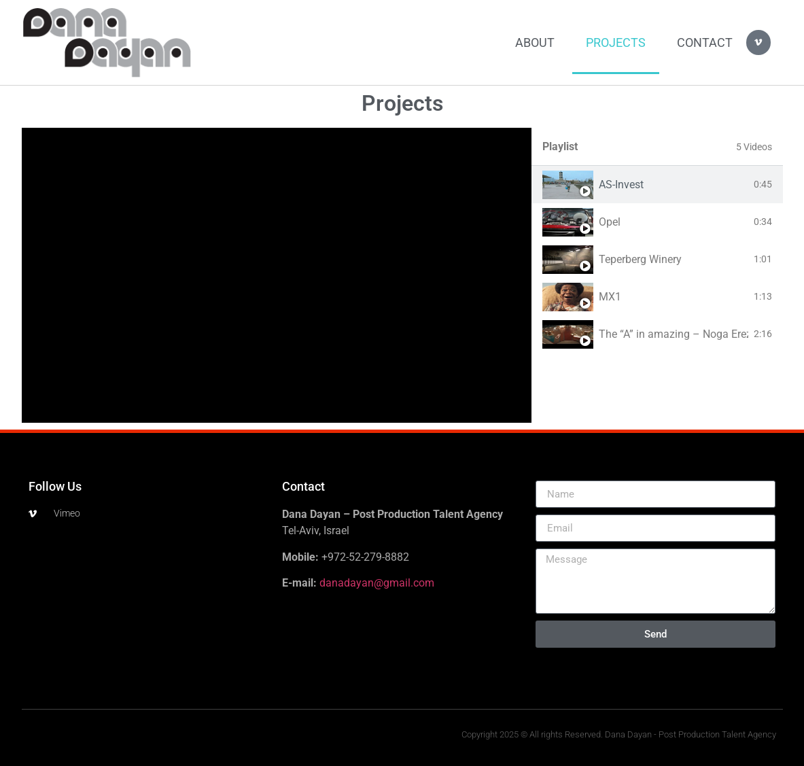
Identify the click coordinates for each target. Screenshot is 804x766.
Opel (610, 221)
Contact (705, 42)
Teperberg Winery (640, 259)
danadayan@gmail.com (376, 582)
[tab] (657, 184)
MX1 (610, 296)
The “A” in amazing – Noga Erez (673, 334)
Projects (616, 42)
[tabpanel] (276, 275)
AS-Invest (621, 184)
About (535, 42)
